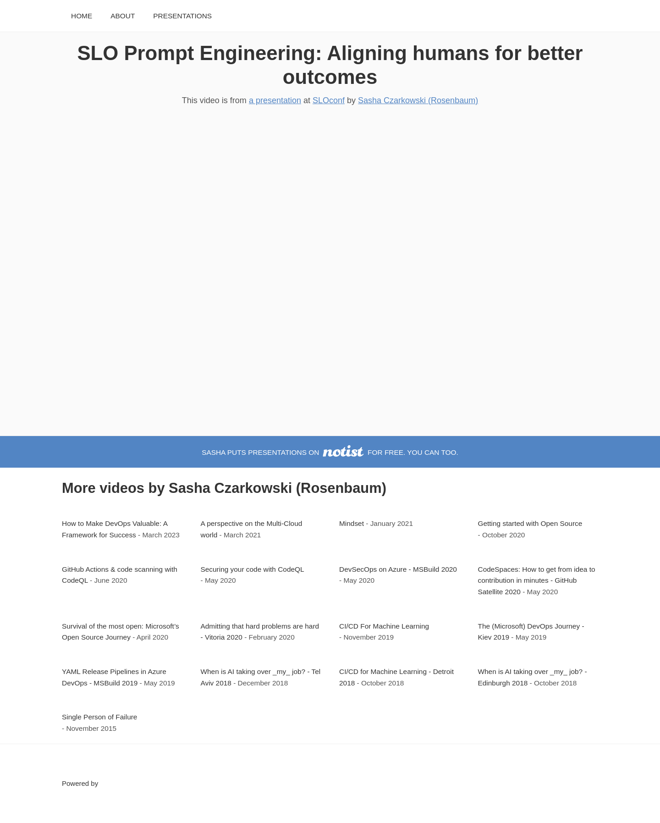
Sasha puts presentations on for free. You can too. (330, 452)
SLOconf (329, 100)
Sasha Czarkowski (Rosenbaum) (418, 100)
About (122, 16)
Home (81, 16)
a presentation (275, 100)
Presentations (182, 16)
